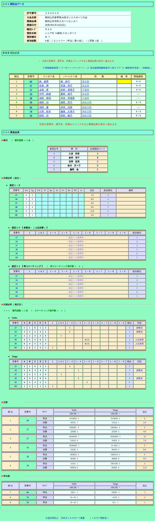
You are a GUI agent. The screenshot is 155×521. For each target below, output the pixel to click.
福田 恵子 (66, 102)
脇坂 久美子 (67, 111)
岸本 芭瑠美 (67, 98)
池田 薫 (44, 107)
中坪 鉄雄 (45, 94)
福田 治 (44, 102)
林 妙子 (65, 81)
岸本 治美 (66, 107)
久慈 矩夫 (45, 111)
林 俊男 (44, 81)
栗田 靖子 (66, 94)
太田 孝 (44, 89)
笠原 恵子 (66, 85)
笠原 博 (44, 85)
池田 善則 (45, 98)
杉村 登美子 (67, 89)
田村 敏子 (66, 115)
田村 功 (44, 115)
